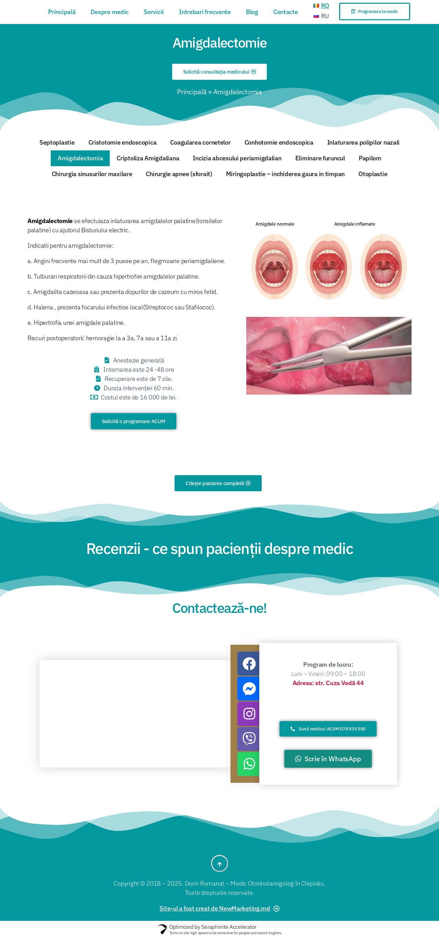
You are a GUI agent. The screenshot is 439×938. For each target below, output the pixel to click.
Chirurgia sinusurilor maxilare (92, 174)
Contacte (285, 12)
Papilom (370, 158)
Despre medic (110, 12)
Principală (61, 12)
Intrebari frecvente (205, 12)
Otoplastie (372, 174)
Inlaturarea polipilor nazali (363, 142)
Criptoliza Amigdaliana (148, 158)
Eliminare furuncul (320, 158)
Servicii (154, 12)
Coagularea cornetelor (200, 142)
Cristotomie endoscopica (122, 142)
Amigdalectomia (80, 158)
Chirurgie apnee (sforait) (179, 174)
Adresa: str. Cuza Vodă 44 (328, 683)
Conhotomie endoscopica (279, 142)
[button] (375, 11)
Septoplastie (57, 142)
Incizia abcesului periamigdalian (237, 158)
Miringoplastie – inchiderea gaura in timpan (285, 174)
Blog (252, 12)
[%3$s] (134, 713)
